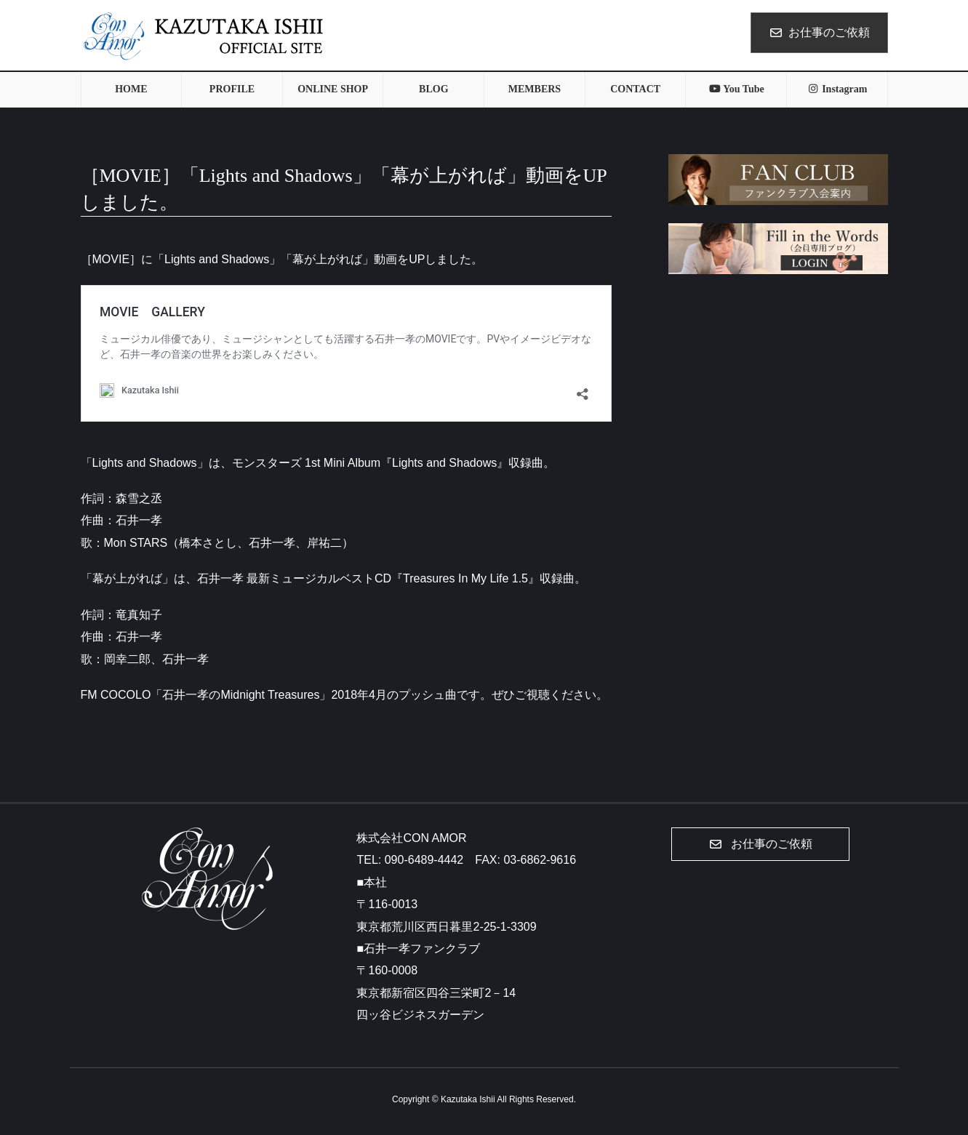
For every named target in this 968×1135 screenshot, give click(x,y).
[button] (760, 844)
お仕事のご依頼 (819, 32)
